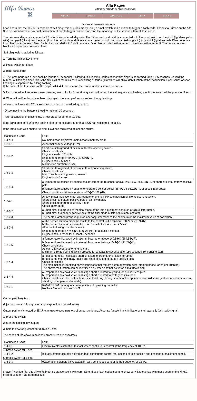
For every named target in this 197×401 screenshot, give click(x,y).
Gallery (167, 16)
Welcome (65, 16)
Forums (90, 16)
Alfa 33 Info (116, 16)
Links (142, 16)
